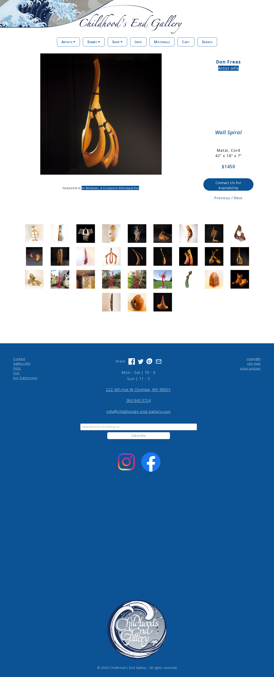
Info (138, 41)
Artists (68, 41)
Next (238, 198)
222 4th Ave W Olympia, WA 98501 (138, 389)
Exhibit (93, 41)
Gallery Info (21, 363)
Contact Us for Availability (228, 185)
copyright (254, 359)
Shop (117, 41)
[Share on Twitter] (140, 361)
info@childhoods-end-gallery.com (138, 411)
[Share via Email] (158, 361)
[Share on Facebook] (131, 361)
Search (207, 41)
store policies (250, 368)
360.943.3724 (138, 400)
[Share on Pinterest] (149, 361)
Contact (19, 359)
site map (254, 363)
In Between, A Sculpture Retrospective (110, 188)
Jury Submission (25, 378)
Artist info (228, 68)
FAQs (17, 368)
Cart (186, 41)
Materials (162, 41)
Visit (16, 373)
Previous (222, 198)
